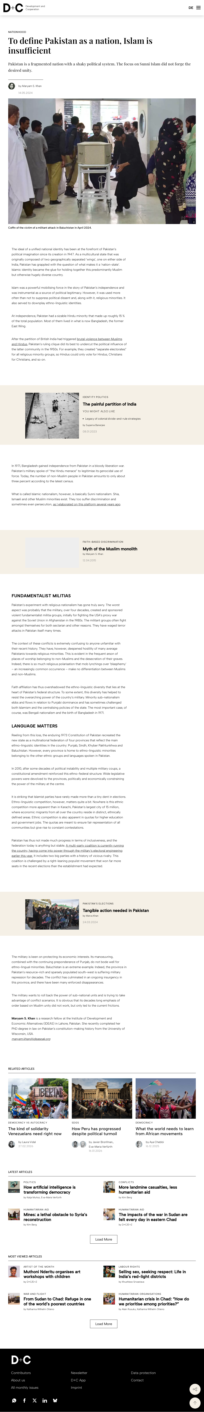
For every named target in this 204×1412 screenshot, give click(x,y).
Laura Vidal (27, 1142)
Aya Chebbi (155, 1142)
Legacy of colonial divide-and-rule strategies (113, 418)
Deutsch (191, 8)
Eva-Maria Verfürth (100, 1146)
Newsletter (79, 1373)
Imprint (76, 1387)
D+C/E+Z (127, 1224)
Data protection (143, 1373)
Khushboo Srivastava (133, 1281)
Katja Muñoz (33, 1197)
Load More (103, 1239)
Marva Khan (92, 915)
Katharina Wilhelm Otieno (40, 1309)
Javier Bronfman (101, 1142)
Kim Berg (127, 1197)
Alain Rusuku (129, 1309)
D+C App (78, 1380)
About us (18, 1380)
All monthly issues (24, 1387)
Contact (137, 1380)
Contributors (21, 1373)
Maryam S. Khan (94, 554)
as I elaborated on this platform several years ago (86, 504)
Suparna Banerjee (95, 425)
